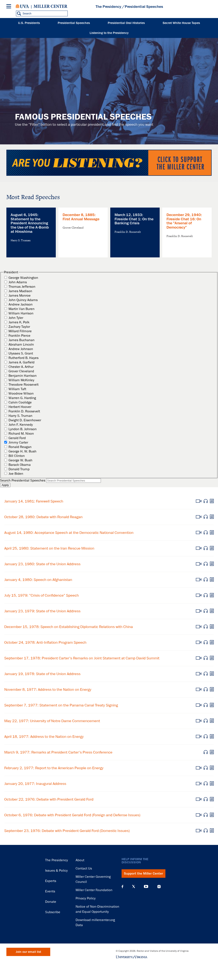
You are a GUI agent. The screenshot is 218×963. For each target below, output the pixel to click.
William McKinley (21, 380)
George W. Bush (20, 460)
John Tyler (16, 318)
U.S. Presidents (29, 23)
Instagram (159, 886)
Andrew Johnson (21, 349)
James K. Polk (19, 322)
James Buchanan (21, 340)
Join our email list (28, 952)
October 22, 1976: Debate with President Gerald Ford (48, 799)
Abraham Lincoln (21, 344)
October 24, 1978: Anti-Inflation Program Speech (45, 642)
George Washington (23, 278)
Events (50, 891)
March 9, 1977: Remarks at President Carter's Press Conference (58, 752)
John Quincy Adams (23, 300)
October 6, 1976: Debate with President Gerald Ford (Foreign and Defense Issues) (72, 815)
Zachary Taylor (19, 327)
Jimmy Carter (18, 442)
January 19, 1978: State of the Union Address (42, 673)
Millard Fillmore (20, 331)
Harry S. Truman (20, 416)
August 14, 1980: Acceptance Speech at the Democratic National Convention (68, 532)
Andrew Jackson (21, 304)
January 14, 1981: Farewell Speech (33, 501)
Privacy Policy (86, 898)
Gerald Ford (17, 438)
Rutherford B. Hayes (24, 358)
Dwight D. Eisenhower (25, 420)
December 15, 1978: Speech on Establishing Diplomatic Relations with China (68, 626)
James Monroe (20, 295)
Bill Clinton (17, 456)
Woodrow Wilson (21, 393)
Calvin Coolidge (20, 402)
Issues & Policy (56, 870)
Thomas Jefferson (22, 287)
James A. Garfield (21, 362)
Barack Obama (20, 465)
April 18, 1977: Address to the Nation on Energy (44, 736)
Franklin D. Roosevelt (24, 411)
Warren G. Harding (22, 398)
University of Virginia (22, 6)
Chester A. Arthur (21, 367)
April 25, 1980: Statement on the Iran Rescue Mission (49, 548)
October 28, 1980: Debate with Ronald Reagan (43, 517)
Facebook (122, 886)
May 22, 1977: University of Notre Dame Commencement (52, 721)
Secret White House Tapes (181, 23)
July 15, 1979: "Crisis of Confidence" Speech (41, 595)
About (80, 860)
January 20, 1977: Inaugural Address (35, 783)
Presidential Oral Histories (126, 23)
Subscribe (52, 912)
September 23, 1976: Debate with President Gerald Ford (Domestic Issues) (67, 830)
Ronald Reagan (20, 447)
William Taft (17, 389)
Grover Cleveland (21, 371)
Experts (50, 881)
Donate (50, 902)
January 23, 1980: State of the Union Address (42, 564)
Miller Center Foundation (94, 890)
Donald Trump (19, 469)
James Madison (20, 291)
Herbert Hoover (20, 407)
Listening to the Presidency (109, 33)
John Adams (18, 282)
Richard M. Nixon (21, 433)
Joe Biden (16, 474)
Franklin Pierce (19, 336)
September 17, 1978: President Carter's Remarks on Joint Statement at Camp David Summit (81, 658)
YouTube (146, 886)
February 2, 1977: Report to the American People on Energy (53, 768)
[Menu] (9, 7)
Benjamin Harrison (23, 376)
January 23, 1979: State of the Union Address (42, 611)
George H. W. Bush (22, 451)
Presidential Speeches (74, 23)
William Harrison (21, 313)
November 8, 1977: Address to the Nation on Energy (47, 689)
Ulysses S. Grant (21, 353)
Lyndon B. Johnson (23, 429)
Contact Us (84, 868)
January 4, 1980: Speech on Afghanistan (38, 579)
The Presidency (108, 6)
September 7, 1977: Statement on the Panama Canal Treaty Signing (61, 705)
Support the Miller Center (143, 873)
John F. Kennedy (21, 425)
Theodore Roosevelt (24, 384)
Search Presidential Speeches (22, 480)
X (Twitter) (134, 886)
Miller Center (50, 6)
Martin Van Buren (21, 309)
